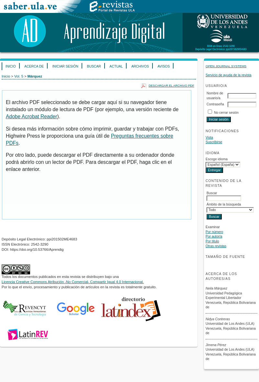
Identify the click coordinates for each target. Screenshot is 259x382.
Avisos (163, 66)
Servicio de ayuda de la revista (229, 75)
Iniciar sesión (65, 66)
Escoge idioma (217, 159)
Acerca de (34, 66)
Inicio (11, 66)
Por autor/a (214, 236)
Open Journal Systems (226, 66)
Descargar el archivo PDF (171, 85)
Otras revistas (216, 246)
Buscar (94, 66)
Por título (212, 241)
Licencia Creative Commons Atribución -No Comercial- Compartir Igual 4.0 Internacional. (73, 282)
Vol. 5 (18, 76)
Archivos (140, 66)
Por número (214, 232)
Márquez (35, 76)
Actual (116, 66)
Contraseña (215, 104)
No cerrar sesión (226, 112)
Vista (209, 137)
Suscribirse (214, 142)
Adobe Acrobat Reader (31, 116)
